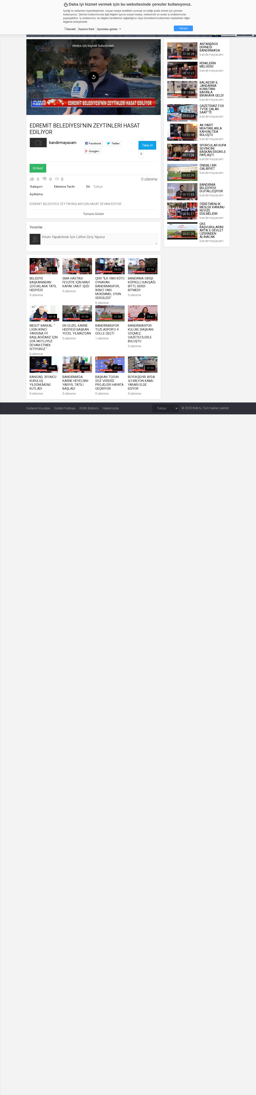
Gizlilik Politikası (65, 408)
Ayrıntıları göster (107, 29)
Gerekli (70, 29)
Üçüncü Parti (86, 29)
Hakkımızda (111, 408)
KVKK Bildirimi (89, 408)
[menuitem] (36, 96)
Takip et (147, 145)
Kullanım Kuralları (38, 408)
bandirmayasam (63, 142)
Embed (38, 168)
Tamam (183, 28)
